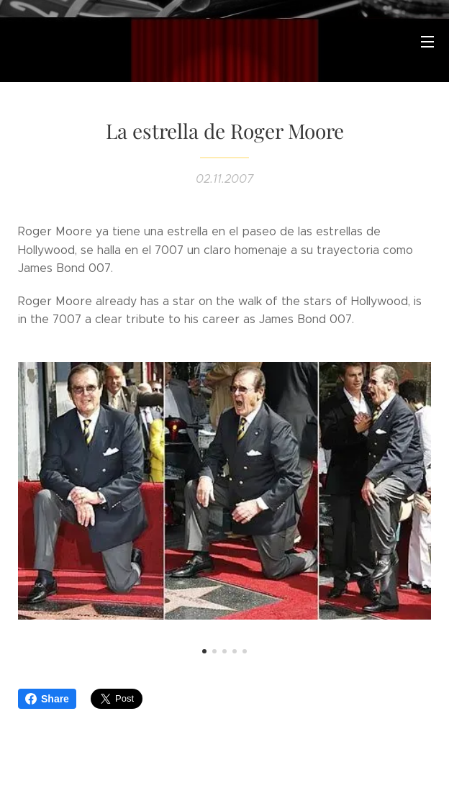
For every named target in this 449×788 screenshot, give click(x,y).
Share (47, 699)
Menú (427, 41)
